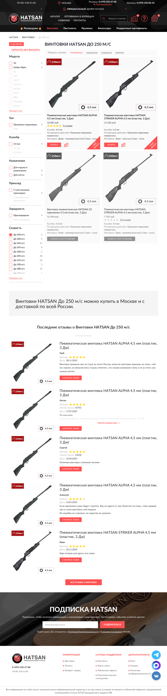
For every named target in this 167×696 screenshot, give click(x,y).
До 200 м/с (19, 239)
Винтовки (52, 28)
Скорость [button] (15, 228)
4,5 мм (16, 144)
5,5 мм (16, 148)
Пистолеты (69, 28)
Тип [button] (11, 118)
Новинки (64, 20)
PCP (15, 129)
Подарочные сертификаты (131, 28)
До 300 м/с (19, 252)
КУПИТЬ (54, 145)
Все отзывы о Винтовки (84, 582)
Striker (16, 106)
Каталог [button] (55, 16)
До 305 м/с (19, 256)
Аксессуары (104, 28)
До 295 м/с (19, 247)
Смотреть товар (70, 378)
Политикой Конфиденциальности (83, 632)
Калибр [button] (14, 137)
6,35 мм (17, 152)
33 (14, 63)
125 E (16, 80)
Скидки (134, 666)
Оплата (68, 666)
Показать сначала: (57, 53)
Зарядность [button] (17, 209)
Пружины (87, 28)
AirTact (16, 89)
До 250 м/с (19, 235)
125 (15, 76)
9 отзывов (67, 126)
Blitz (15, 97)
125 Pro (17, 84)
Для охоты (18, 175)
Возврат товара (73, 670)
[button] (102, 4)
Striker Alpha (19, 67)
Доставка (69, 661)
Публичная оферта (107, 670)
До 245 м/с (19, 273)
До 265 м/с (19, 243)
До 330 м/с (19, 265)
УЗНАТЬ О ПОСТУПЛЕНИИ (62, 239)
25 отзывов (125, 220)
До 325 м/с (19, 260)
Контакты (80, 20)
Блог (132, 661)
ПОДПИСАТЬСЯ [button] (112, 625)
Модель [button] (14, 56)
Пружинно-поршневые (25, 125)
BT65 (16, 93)
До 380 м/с (19, 269)
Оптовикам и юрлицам (79, 16)
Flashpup (17, 102)
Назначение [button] (17, 160)
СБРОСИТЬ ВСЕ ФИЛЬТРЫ (26, 50)
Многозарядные (21, 220)
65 (14, 72)
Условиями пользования (111, 632)
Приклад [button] (15, 183)
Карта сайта (104, 666)
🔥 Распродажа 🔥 (31, 28)
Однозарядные (21, 215)
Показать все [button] (15, 111)
